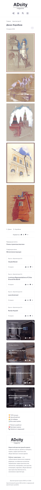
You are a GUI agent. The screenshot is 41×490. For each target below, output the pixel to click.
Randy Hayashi (13, 311)
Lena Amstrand (13, 295)
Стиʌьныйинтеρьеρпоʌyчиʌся (20, 373)
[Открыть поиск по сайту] (22, 13)
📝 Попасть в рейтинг (15, 425)
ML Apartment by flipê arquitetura (17, 352)
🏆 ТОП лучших (13, 415)
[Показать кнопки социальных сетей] (13, 13)
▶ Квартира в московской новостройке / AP (18, 396)
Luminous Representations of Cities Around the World (20, 278)
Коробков (18, 229)
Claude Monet (12, 262)
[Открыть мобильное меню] (27, 13)
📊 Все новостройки (15, 421)
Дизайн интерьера (16, 328)
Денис (10, 229)
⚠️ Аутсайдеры (13, 419)
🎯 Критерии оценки (15, 427)
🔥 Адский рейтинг (14, 417)
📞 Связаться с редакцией (16, 429)
